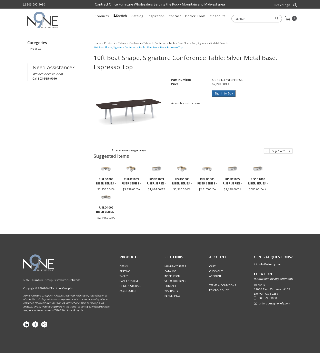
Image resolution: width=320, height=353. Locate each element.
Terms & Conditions (222, 285)
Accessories (128, 291)
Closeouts (218, 18)
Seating (125, 271)
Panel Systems (129, 281)
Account (215, 276)
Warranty (171, 291)
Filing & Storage (131, 286)
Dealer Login (282, 5)
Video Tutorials (175, 281)
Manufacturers (175, 266)
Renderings (172, 295)
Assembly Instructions (185, 103)
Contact (175, 18)
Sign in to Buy (224, 93)
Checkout (216, 271)
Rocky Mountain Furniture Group (52, 20)
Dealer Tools (195, 18)
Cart (212, 266)
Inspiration (156, 18)
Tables (124, 276)
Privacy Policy (219, 290)
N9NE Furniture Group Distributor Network (51, 280)
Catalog (137, 18)
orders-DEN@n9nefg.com (274, 303)
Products (101, 18)
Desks (124, 266)
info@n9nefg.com (270, 264)
